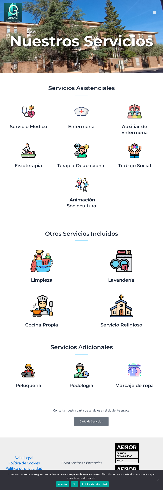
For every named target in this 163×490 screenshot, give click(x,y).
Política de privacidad (24, 468)
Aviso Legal (24, 457)
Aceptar (62, 484)
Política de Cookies (24, 463)
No (74, 484)
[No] (158, 480)
